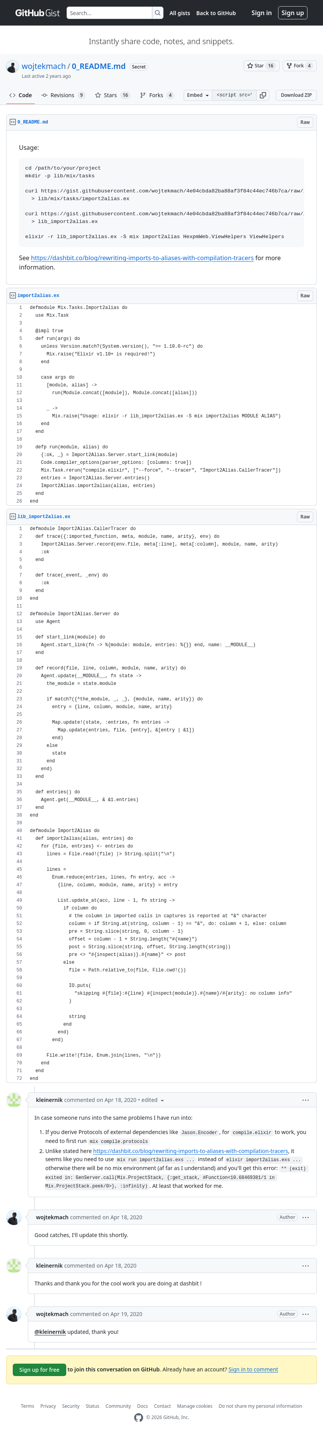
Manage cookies (194, 1406)
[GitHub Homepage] (138, 1418)
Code (20, 95)
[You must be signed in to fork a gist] (300, 65)
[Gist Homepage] (37, 12)
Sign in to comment (253, 1369)
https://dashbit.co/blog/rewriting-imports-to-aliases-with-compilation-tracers (142, 258)
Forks (157, 95)
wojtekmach (44, 66)
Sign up (293, 13)
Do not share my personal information (260, 1406)
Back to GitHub (216, 13)
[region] (161, 207)
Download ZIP (296, 95)
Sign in (262, 13)
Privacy (48, 1406)
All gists (180, 13)
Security (70, 1406)
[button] (263, 95)
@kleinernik (50, 1331)
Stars (113, 95)
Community (118, 1406)
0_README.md (99, 66)
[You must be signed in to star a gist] (262, 65)
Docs (142, 1406)
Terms (27, 1406)
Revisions (63, 95)
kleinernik (49, 1099)
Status (92, 1406)
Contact (162, 1406)
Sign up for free (39, 1369)
